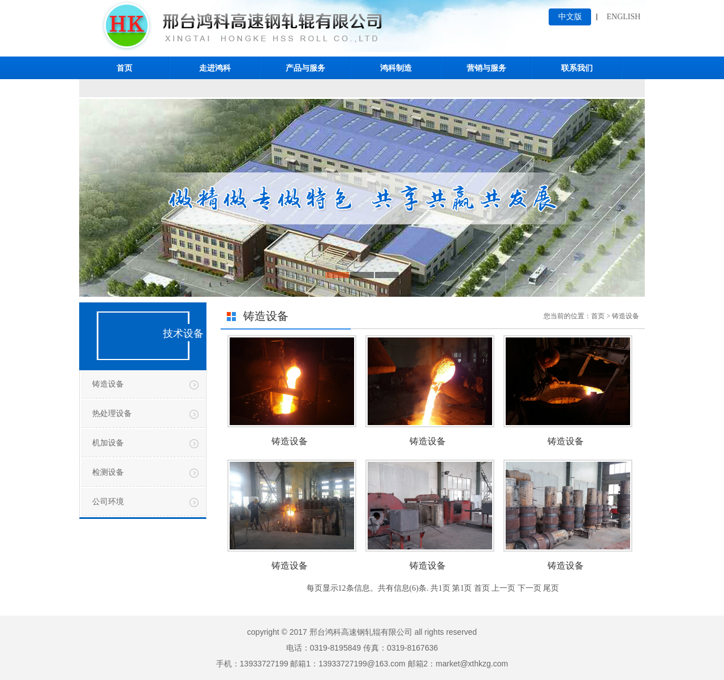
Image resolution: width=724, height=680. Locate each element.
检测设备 (108, 472)
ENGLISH (624, 16)
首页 (124, 67)
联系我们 (577, 67)
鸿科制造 (396, 67)
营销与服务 (486, 67)
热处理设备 (112, 413)
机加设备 (108, 443)
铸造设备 (108, 384)
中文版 (570, 16)
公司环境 (108, 501)
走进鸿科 (215, 67)
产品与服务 (305, 67)
